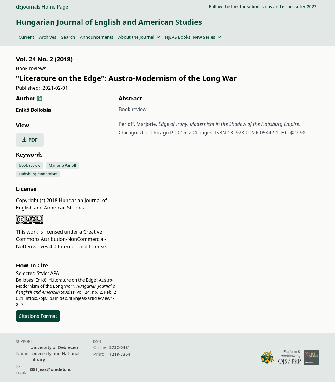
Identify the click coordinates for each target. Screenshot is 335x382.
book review (29, 165)
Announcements (96, 37)
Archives (47, 37)
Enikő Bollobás (34, 110)
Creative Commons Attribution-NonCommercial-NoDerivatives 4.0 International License (61, 239)
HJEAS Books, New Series (193, 37)
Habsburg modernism (38, 173)
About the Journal (139, 37)
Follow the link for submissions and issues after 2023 (263, 6)
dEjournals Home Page (42, 6)
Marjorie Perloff (62, 165)
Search (68, 37)
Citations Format (38, 316)
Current (26, 37)
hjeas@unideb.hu (54, 369)
